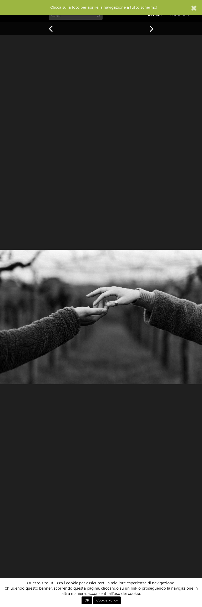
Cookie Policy (107, 600)
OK (86, 600)
